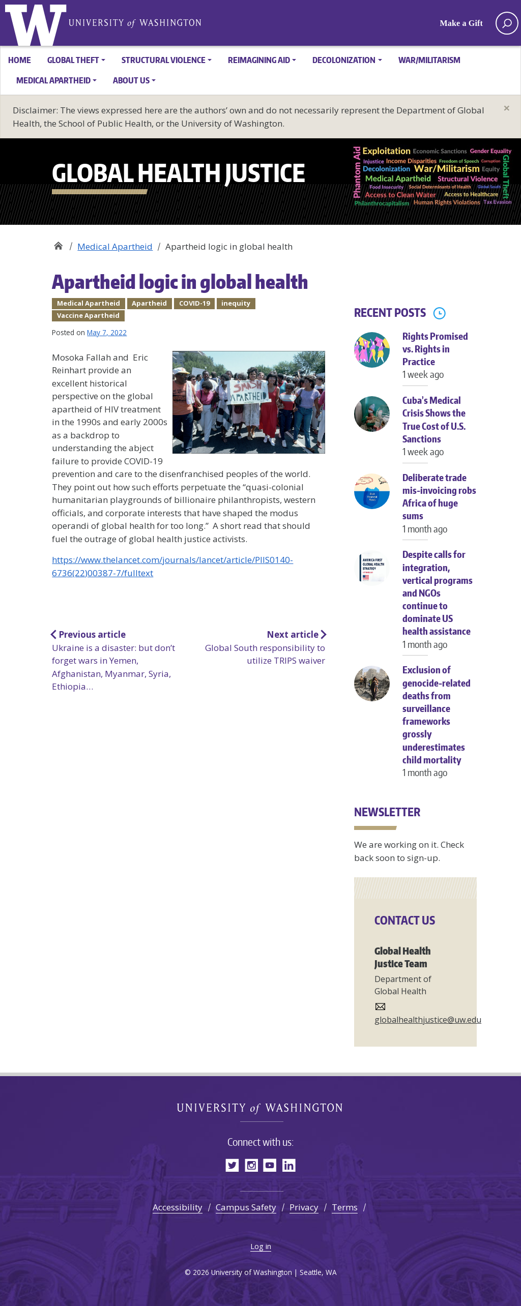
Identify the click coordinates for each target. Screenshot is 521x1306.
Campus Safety (246, 1207)
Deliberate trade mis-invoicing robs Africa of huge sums (439, 508)
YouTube (270, 1165)
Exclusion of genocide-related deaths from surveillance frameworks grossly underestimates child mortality (439, 726)
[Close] (506, 108)
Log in (260, 1246)
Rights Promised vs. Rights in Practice (439, 360)
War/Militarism (429, 60)
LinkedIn (289, 1165)
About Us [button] (131, 80)
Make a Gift (461, 23)
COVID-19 (194, 303)
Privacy (304, 1207)
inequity (235, 303)
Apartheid (149, 303)
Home (19, 60)
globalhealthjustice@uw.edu (427, 1019)
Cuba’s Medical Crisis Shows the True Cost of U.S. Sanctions (439, 431)
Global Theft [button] (73, 60)
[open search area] (507, 23)
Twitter (232, 1165)
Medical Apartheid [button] (53, 80)
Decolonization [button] (343, 60)
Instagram (251, 1165)
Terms (345, 1207)
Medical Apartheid (115, 246)
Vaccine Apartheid (88, 315)
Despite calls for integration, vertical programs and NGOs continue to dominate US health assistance (439, 604)
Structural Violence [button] (164, 60)
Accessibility (177, 1207)
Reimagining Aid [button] (259, 60)
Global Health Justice (38, 23)
